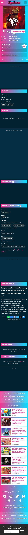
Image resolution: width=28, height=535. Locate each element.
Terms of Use (7, 399)
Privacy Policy (20, 396)
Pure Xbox (4, 515)
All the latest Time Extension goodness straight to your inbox (14, 527)
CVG (12, 521)
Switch (3, 104)
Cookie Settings (9, 402)
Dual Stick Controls (19, 225)
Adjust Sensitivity (6, 225)
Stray (13, 31)
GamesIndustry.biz (22, 518)
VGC (14, 518)
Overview (4, 60)
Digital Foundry (13, 515)
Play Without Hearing (7, 241)
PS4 (8, 104)
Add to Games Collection (10, 55)
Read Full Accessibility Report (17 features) (13, 246)
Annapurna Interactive (15, 38)
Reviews (11, 60)
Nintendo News (22, 515)
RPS (16, 521)
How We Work (21, 393)
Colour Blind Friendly (7, 233)
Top (4, 393)
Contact (13, 396)
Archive (22, 399)
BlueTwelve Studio (14, 40)
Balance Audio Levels (7, 238)
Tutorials (4, 217)
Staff (14, 393)
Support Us (7, 396)
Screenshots (20, 60)
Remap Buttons (14, 222)
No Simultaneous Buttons (8, 228)
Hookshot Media (12, 505)
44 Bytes (17, 507)
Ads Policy (15, 399)
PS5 (12, 104)
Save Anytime (5, 212)
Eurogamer (8, 518)
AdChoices (22, 507)
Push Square (20, 513)
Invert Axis (4, 222)
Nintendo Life (11, 513)
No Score (4, 50)
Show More (14, 487)
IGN (2, 518)
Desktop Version (19, 402)
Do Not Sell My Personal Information (14, 509)
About (9, 393)
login (21, 361)
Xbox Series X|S (13, 36)
